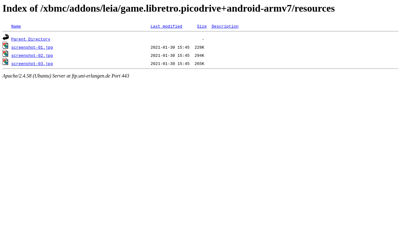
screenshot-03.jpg (32, 63)
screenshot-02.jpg (32, 55)
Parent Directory (30, 39)
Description (224, 26)
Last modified (166, 26)
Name (16, 26)
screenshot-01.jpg (32, 47)
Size (202, 26)
